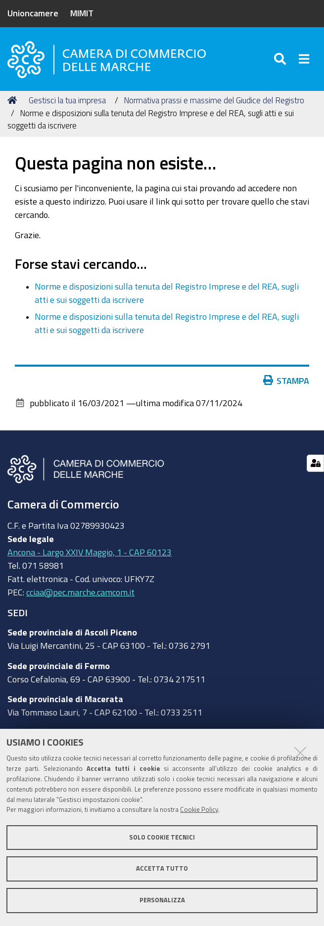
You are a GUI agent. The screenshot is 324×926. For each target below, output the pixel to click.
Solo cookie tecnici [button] (162, 837)
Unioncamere (32, 12)
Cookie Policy (199, 809)
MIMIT (81, 12)
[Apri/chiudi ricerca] (282, 59)
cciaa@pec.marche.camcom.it (80, 592)
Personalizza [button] (162, 900)
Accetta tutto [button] (162, 868)
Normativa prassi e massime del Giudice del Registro (214, 100)
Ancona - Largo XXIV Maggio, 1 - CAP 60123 (89, 551)
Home (13, 100)
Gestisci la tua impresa (67, 100)
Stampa (288, 380)
